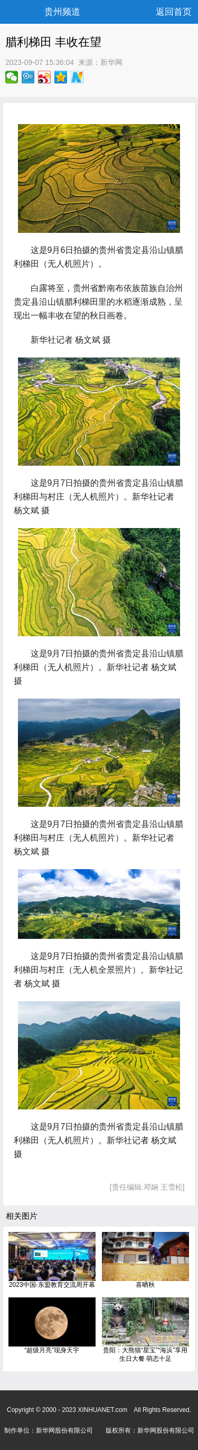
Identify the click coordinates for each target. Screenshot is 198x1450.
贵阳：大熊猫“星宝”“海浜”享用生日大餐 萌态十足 (145, 1354)
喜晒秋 (145, 1284)
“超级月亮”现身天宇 (51, 1350)
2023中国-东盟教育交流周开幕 (52, 1284)
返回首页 (174, 12)
